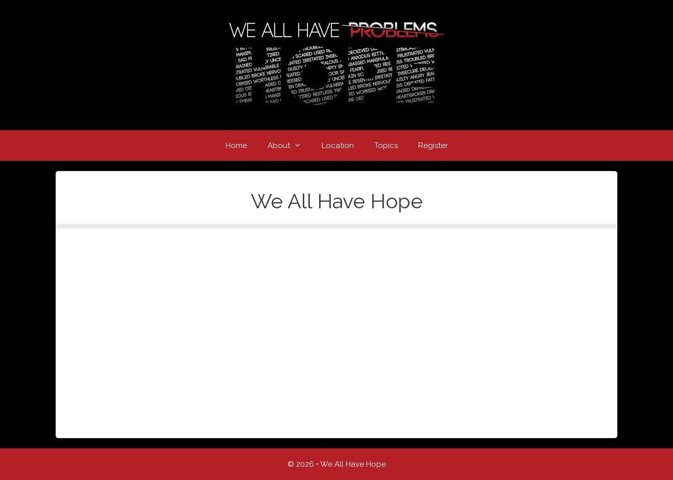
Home (236, 145)
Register (433, 145)
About (289, 145)
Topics (386, 145)
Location (338, 145)
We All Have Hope (353, 464)
